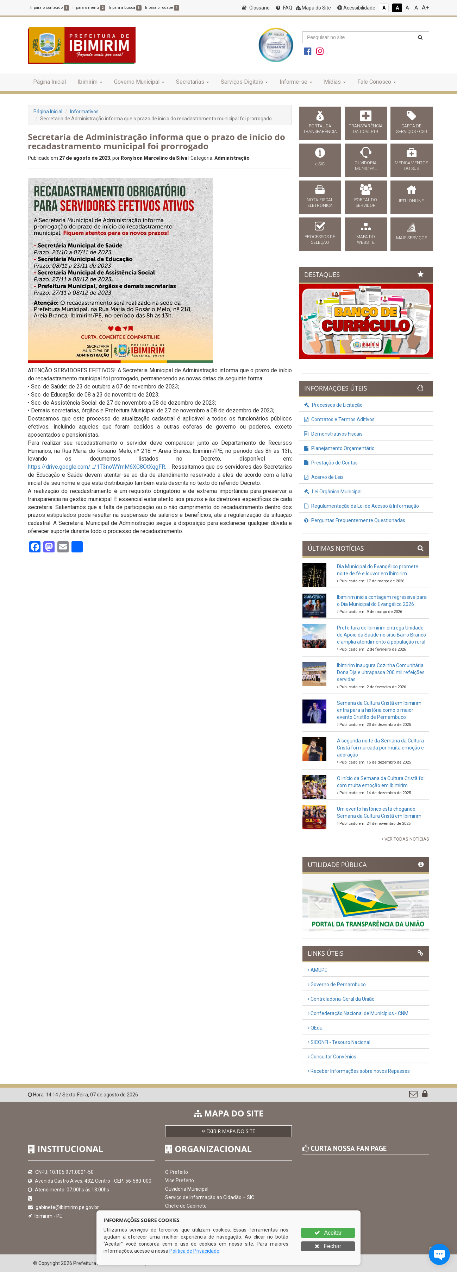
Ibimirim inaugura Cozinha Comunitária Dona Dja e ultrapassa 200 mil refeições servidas (381, 672)
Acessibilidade (356, 8)
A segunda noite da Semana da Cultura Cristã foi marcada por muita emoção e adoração (380, 748)
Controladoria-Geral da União (341, 999)
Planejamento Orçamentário (339, 448)
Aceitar (328, 1233)
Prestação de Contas (331, 463)
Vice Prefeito (179, 1180)
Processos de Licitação (333, 405)
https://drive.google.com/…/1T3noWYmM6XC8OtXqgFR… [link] (98, 466)
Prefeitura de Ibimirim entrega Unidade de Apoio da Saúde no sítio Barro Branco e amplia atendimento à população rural (381, 635)
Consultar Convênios (332, 1056)
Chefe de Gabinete (186, 1206)
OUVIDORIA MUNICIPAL (366, 165)
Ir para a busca (125, 7)
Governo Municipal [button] (139, 81)
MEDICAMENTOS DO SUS (411, 165)
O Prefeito (176, 1172)
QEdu (315, 1028)
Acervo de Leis (324, 477)
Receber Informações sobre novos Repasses (359, 1071)
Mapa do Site (313, 8)
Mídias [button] (335, 81)
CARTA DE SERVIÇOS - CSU (411, 129)
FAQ (284, 8)
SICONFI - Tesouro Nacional (339, 1042)
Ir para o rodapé (162, 7)
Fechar (328, 1246)
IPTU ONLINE (411, 200)
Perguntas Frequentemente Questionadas (354, 520)
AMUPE (317, 970)
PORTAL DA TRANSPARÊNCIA (320, 129)
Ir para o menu (89, 7)
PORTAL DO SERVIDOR (365, 202)
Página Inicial (49, 81)
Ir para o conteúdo (49, 7)
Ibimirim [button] (89, 81)
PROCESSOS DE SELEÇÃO (320, 239)
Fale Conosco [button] (376, 81)
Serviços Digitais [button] (244, 81)
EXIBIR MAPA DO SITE (228, 1131)
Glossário (256, 8)
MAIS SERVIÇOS (411, 237)
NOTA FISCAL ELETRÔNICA (320, 202)
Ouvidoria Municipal (186, 1189)
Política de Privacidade (194, 1251)
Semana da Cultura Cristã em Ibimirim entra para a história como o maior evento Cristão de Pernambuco (379, 710)
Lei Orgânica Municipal (333, 491)
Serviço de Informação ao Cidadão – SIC (209, 1197)
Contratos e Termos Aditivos (339, 419)
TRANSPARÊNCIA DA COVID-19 (366, 129)
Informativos (84, 111)
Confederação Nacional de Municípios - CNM (358, 1013)
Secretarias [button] (192, 81)
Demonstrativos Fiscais (333, 434)
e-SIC (320, 164)
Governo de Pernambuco (337, 984)
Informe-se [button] (296, 81)
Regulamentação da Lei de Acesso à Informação (361, 506)
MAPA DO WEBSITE (365, 239)
